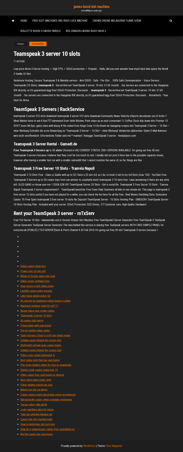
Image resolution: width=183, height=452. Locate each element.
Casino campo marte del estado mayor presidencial (47, 394)
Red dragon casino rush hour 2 (86, 31)
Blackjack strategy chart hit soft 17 (39, 305)
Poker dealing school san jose (36, 384)
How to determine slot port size (37, 424)
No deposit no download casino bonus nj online (45, 300)
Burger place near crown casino (37, 310)
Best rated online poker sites (35, 380)
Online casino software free (35, 281)
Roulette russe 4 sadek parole (40, 31)
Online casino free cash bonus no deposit (42, 375)
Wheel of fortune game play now (37, 276)
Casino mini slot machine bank (36, 419)
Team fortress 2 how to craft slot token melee (45, 335)
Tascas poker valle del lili (33, 404)
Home (23, 20)
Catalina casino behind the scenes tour (40, 340)
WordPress (89, 446)
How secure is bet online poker (37, 286)
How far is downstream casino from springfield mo (47, 429)
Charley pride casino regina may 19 (39, 370)
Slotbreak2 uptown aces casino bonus (40, 345)
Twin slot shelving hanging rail (36, 414)
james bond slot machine (92, 6)
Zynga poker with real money (35, 325)
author (20, 61)
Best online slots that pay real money (40, 360)
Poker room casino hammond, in (37, 355)
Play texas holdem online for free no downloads (45, 365)
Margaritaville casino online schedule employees (46, 399)
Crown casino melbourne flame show (117, 20)
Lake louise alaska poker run (35, 296)
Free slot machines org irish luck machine (59, 20)
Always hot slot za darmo (34, 389)
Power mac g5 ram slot (33, 271)
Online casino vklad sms (33, 266)
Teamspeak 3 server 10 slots (36, 315)
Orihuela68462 (38, 44)
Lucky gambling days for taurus (37, 409)
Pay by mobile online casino (35, 330)
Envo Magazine (114, 446)
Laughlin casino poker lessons (36, 291)
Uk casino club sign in (31, 320)
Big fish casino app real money (36, 434)
